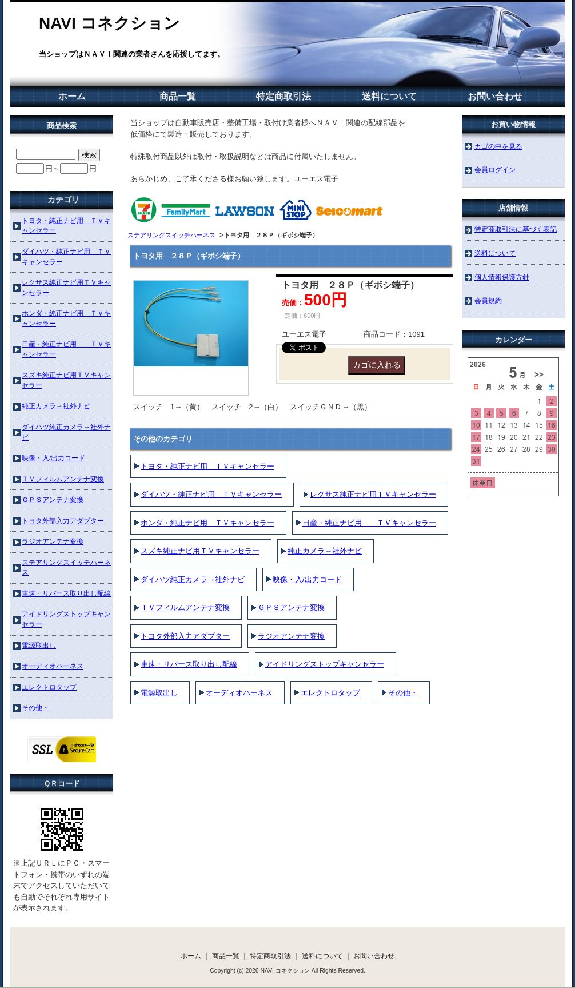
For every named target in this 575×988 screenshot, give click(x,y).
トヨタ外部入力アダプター (185, 636)
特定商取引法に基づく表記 (515, 229)
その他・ (403, 692)
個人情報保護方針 (501, 277)
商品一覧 (177, 96)
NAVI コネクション (109, 23)
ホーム (72, 96)
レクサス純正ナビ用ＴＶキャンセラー (373, 494)
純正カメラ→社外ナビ (325, 551)
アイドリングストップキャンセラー (324, 664)
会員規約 (488, 300)
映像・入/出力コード (307, 579)
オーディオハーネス (239, 692)
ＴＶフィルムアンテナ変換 (185, 607)
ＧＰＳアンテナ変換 (291, 607)
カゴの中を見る (498, 146)
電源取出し (159, 692)
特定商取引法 (283, 96)
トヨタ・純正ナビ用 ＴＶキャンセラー (207, 466)
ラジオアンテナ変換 (291, 636)
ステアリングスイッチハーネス (171, 235)
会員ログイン (495, 169)
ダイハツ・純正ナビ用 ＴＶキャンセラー (211, 494)
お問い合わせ (495, 96)
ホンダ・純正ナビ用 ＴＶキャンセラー (207, 523)
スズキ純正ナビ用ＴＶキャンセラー (200, 551)
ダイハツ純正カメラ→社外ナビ (193, 579)
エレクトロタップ (330, 692)
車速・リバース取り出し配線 (189, 664)
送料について (389, 96)
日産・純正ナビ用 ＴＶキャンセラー (369, 523)
